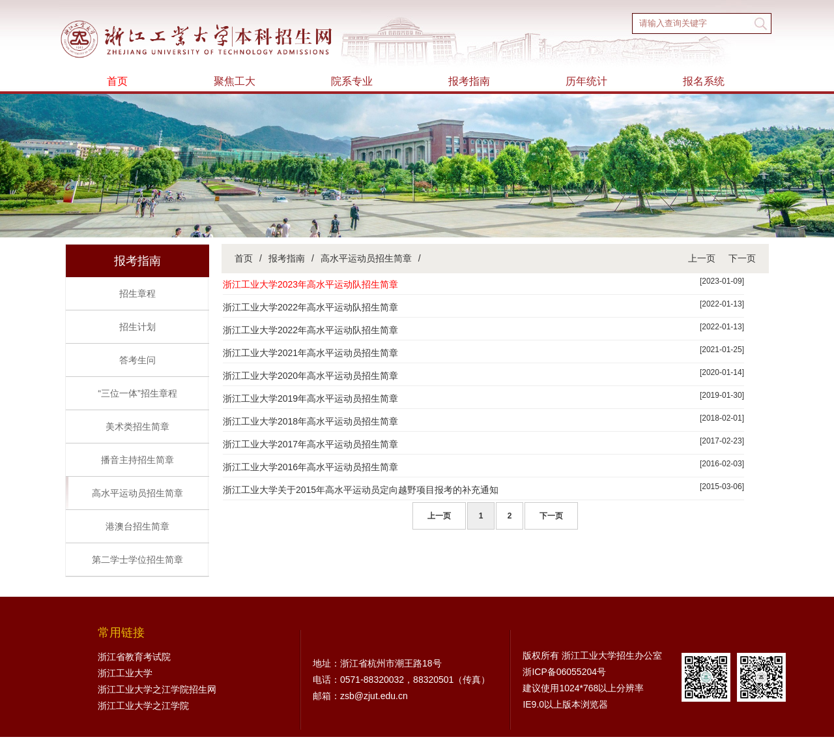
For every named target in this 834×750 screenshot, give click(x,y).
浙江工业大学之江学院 (143, 705)
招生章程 (137, 293)
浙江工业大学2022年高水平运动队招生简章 (310, 307)
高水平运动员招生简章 (137, 493)
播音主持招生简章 (137, 460)
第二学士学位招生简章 (137, 559)
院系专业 (352, 81)
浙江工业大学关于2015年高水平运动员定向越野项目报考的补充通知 (360, 490)
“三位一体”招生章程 (137, 393)
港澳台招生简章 (137, 526)
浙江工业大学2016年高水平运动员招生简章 (310, 467)
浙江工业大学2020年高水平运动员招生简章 (310, 375)
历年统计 (586, 81)
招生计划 (137, 327)
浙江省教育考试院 (134, 657)
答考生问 (137, 360)
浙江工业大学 (125, 673)
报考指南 (469, 81)
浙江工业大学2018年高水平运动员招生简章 (310, 421)
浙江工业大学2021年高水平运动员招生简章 (310, 353)
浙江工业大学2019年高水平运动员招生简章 (310, 398)
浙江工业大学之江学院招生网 (157, 689)
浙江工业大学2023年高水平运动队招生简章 (310, 284)
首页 (117, 81)
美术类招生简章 (137, 426)
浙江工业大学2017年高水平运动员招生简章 (310, 444)
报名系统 (704, 81)
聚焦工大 (234, 81)
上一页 (701, 258)
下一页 (742, 258)
